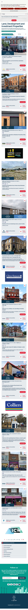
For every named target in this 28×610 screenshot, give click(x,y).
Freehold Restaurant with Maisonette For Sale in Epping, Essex (12, 510)
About (14, 597)
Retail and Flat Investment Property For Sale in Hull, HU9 (11, 306)
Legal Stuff (14, 601)
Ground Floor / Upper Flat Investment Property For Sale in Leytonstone (11, 58)
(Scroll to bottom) (8, 32)
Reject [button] (7, 8)
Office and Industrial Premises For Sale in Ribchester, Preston (10, 183)
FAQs (14, 600)
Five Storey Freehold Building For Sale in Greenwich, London (10, 96)
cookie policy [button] (18, 5)
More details (22, 66)
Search (14, 21)
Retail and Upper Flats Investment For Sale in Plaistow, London (11, 436)
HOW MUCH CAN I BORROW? (7, 35)
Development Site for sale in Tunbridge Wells (11, 257)
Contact (14, 599)
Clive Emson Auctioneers (10, 268)
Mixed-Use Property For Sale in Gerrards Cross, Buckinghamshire (12, 383)
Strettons (7, 71)
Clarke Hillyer (8, 522)
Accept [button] (21, 8)
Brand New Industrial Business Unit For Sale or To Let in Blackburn (12, 132)
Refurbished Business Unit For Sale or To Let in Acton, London (12, 221)
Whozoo (7, 320)
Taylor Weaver (8, 145)
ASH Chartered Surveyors (10, 485)
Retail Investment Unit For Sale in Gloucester (11, 473)
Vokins (7, 233)
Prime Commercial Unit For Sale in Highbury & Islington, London (11, 345)
